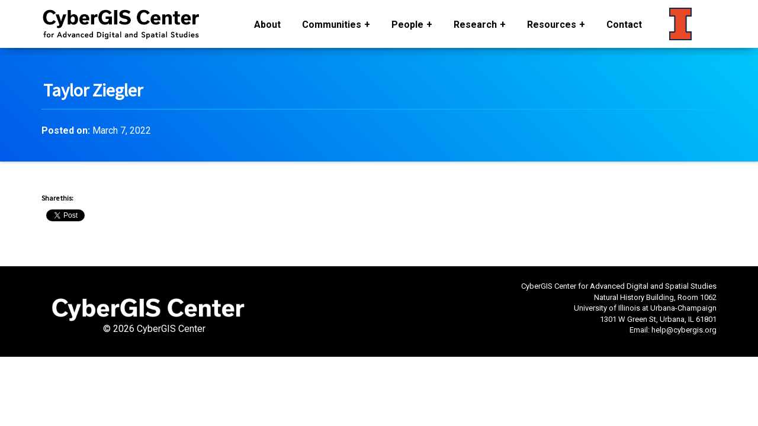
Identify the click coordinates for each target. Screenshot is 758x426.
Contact (624, 24)
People (407, 24)
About (267, 24)
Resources (551, 24)
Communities (331, 24)
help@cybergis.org (684, 329)
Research (475, 24)
